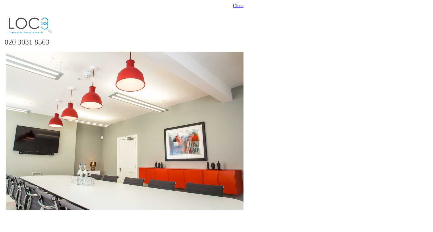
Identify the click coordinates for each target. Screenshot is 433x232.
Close (238, 5)
